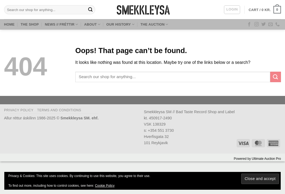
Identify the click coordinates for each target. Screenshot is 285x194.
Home (9, 24)
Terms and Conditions (59, 110)
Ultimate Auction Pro (266, 159)
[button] (232, 9)
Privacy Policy (18, 110)
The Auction (154, 24)
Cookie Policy (105, 186)
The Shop (30, 24)
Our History (120, 24)
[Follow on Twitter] (263, 24)
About (92, 24)
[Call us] (277, 24)
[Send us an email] (270, 24)
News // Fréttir (61, 24)
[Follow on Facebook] (249, 24)
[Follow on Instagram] (256, 24)
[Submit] (90, 9)
